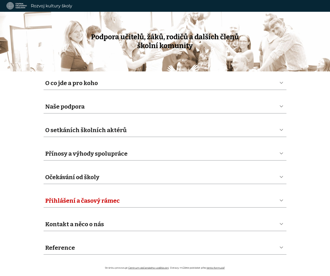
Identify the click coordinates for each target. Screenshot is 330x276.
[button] (281, 83)
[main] (165, 41)
